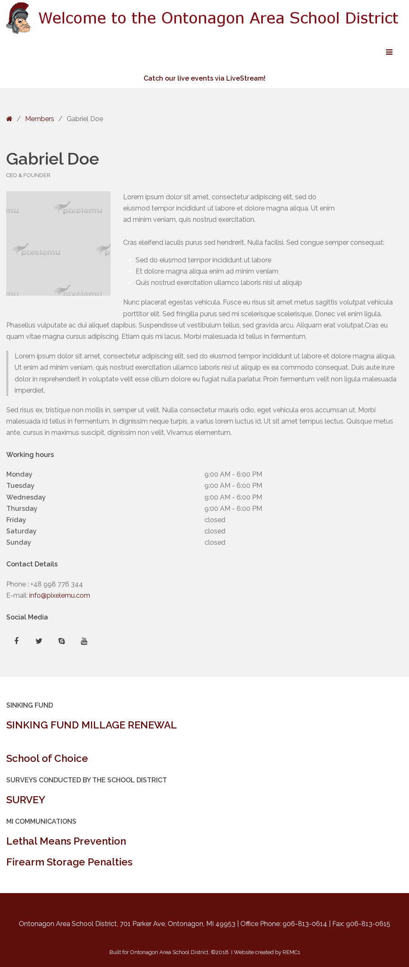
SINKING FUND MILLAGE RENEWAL (91, 725)
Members (39, 119)
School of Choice (47, 758)
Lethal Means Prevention (66, 841)
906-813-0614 (305, 924)
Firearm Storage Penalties (69, 862)
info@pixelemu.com (59, 595)
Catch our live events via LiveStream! (204, 78)
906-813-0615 (368, 924)
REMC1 (291, 952)
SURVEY (25, 800)
